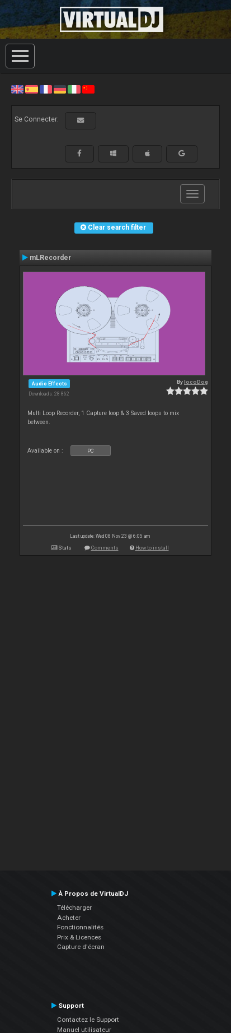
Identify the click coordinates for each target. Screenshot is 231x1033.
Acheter (69, 918)
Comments (105, 548)
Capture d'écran (81, 947)
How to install (152, 548)
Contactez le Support (88, 1019)
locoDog (196, 382)
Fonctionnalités (80, 927)
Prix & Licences (79, 937)
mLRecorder (50, 258)
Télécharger (74, 907)
